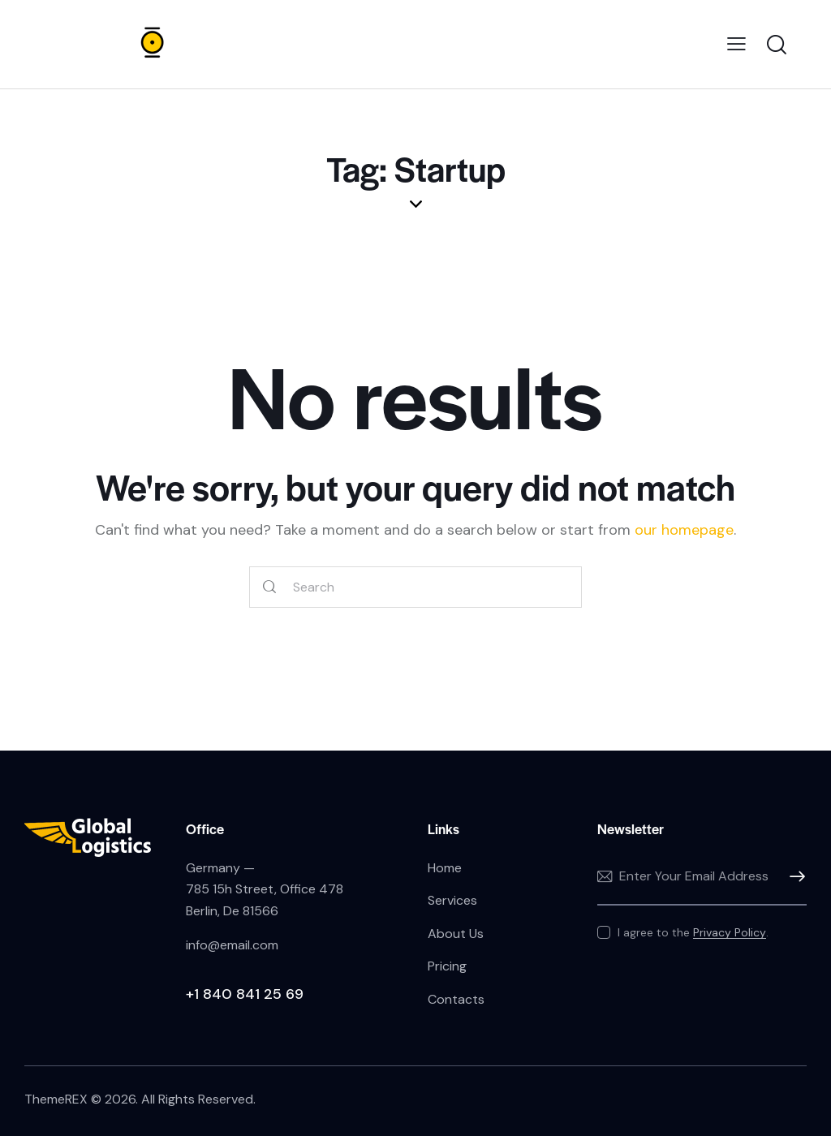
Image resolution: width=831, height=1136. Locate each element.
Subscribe (794, 877)
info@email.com (232, 944)
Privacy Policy (729, 933)
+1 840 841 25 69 (245, 994)
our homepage (684, 530)
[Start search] (269, 587)
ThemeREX (56, 1099)
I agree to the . (693, 932)
